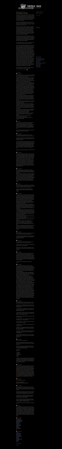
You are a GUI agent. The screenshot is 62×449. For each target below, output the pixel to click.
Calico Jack (18, 385)
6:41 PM (17, 429)
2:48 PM (17, 337)
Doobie (18, 121)
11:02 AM (17, 119)
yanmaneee (18, 431)
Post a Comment (18, 443)
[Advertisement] (38, 42)
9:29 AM (17, 250)
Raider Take (18, 133)
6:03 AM (17, 416)
